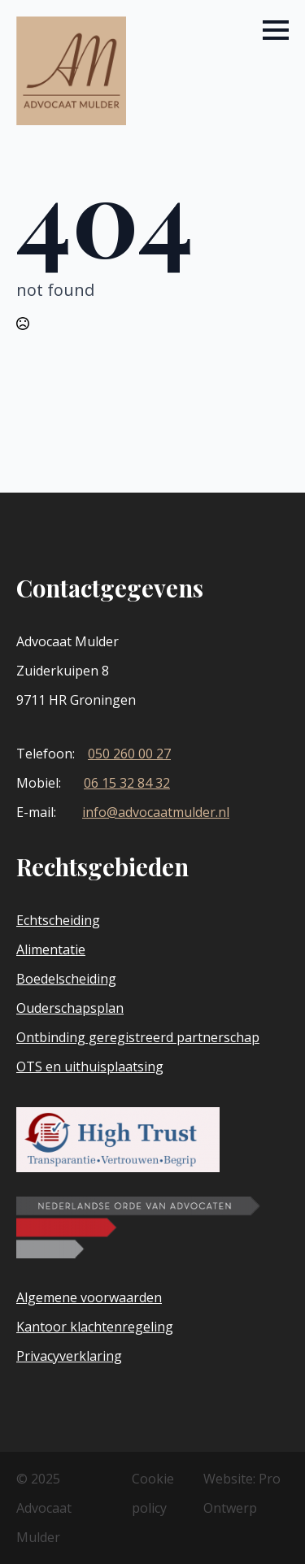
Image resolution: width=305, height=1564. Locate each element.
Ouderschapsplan (70, 1008)
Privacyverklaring (69, 1356)
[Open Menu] (276, 30)
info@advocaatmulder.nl (155, 812)
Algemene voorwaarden (89, 1297)
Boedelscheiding (66, 979)
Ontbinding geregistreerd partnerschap (137, 1037)
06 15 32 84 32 (127, 783)
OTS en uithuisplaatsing (89, 1066)
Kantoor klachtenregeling (94, 1327)
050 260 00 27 (129, 753)
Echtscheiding (58, 920)
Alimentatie (50, 949)
